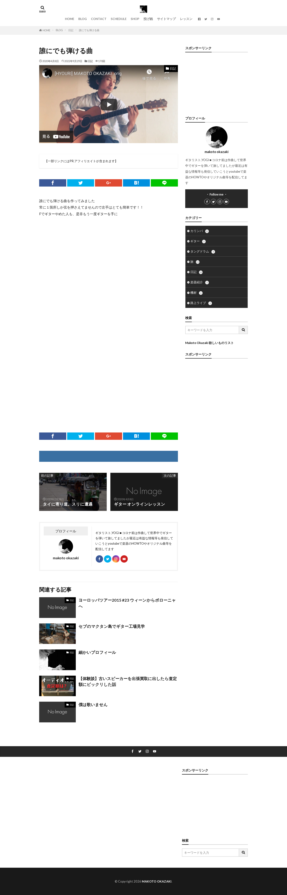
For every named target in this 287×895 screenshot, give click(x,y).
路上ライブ (201, 303)
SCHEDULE (118, 19)
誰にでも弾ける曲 (89, 30)
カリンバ (199, 231)
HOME (69, 19)
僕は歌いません (93, 704)
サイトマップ (166, 19)
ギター (198, 241)
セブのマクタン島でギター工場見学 (112, 626)
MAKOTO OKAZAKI (157, 881)
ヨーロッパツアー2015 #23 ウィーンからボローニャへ (127, 603)
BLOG (82, 19)
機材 (196, 293)
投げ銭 (148, 19)
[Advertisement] (108, 260)
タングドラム (202, 251)
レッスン (186, 19)
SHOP (135, 19)
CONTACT (99, 19)
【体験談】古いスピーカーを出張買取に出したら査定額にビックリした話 (128, 681)
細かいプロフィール (97, 652)
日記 (70, 30)
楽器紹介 (199, 282)
